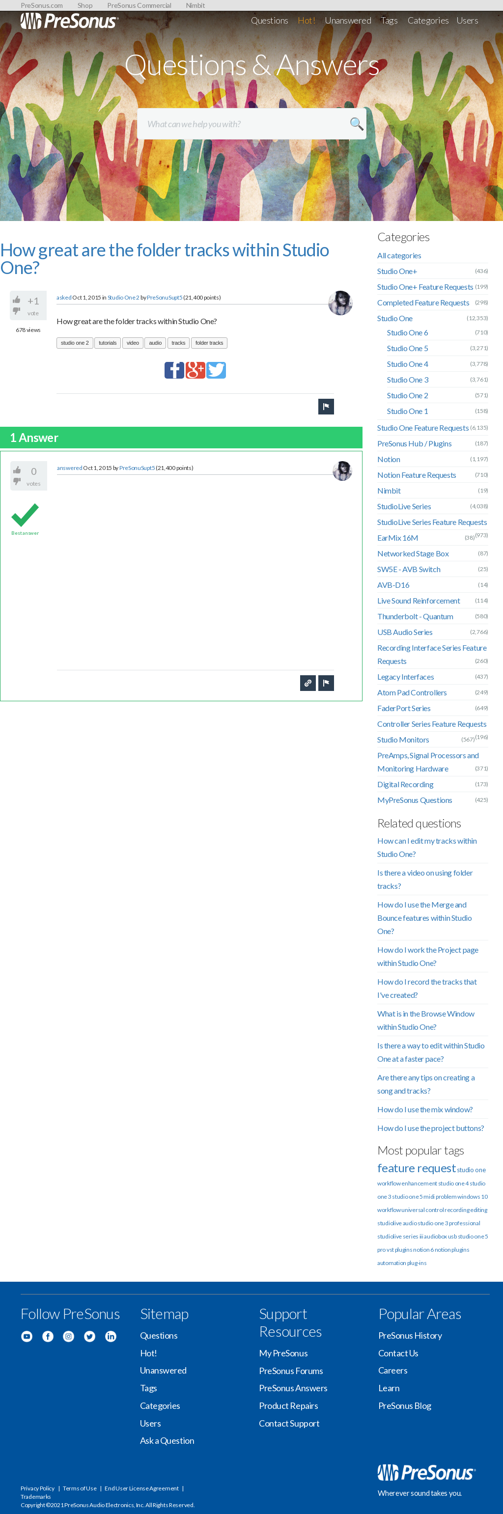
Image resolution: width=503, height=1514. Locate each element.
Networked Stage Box (412, 553)
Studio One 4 (407, 363)
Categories (428, 20)
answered (70, 467)
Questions (269, 20)
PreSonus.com (42, 5)
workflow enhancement (407, 1183)
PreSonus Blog (404, 1405)
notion (443, 1249)
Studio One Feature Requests (423, 427)
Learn (389, 1387)
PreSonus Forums (291, 1370)
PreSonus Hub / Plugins (414, 443)
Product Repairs (288, 1405)
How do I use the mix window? (425, 1109)
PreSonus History (410, 1335)
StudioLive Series (404, 506)
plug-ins (417, 1262)
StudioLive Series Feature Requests (432, 521)
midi (429, 1196)
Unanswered (348, 20)
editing (478, 1209)
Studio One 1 (407, 410)
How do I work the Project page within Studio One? (427, 956)
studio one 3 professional (449, 1223)
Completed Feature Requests (423, 302)
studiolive (389, 1223)
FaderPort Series (404, 708)
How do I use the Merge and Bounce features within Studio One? (424, 918)
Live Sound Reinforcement (418, 600)
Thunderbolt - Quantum (415, 616)
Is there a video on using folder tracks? (425, 879)
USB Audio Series (405, 631)
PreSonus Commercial (139, 5)
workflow (389, 1209)
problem (446, 1196)
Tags (389, 20)
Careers (393, 1370)
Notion (388, 459)
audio (155, 343)
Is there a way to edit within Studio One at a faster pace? (431, 1052)
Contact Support (289, 1423)
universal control (422, 1209)
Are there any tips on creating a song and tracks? (426, 1084)
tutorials (107, 343)
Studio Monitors (403, 739)
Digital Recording (405, 784)
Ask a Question (167, 1440)
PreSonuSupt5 (164, 297)
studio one (471, 1170)
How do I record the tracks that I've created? (427, 988)
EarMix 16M (398, 537)
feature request (416, 1167)
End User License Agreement (141, 1488)
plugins (460, 1249)
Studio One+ (397, 270)
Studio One (395, 318)
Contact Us (398, 1353)
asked (64, 297)
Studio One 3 (407, 379)
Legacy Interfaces (405, 676)
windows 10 (472, 1196)
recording (457, 1209)
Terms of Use (79, 1488)
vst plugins (400, 1249)
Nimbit (195, 5)
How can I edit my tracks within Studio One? (427, 847)
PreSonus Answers (293, 1387)
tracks (179, 343)
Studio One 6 (407, 332)
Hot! (306, 20)
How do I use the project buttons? (430, 1127)
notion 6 (423, 1249)
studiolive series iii (400, 1236)
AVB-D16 (393, 584)
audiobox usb (440, 1236)
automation (391, 1262)
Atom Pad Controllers (412, 692)
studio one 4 (453, 1183)
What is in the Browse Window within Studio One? (426, 1020)
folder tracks (209, 343)
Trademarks (36, 1496)
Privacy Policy (38, 1488)
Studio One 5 (407, 348)
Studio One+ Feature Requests (425, 286)
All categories (399, 255)
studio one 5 (407, 1196)
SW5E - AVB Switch (408, 569)
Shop (85, 5)
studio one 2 (75, 343)
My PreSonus (283, 1353)
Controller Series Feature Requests (431, 723)
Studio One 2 (124, 297)
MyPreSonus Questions (414, 799)
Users (467, 20)
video (133, 343)
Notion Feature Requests (416, 474)
